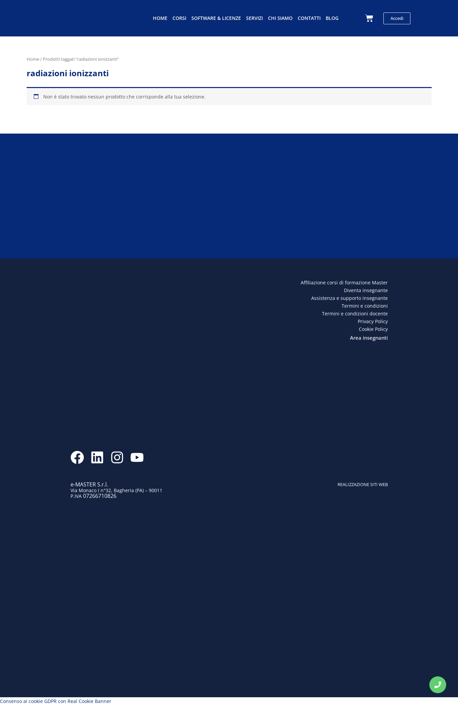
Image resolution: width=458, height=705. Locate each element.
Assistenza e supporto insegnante (349, 298)
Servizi (254, 18)
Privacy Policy (373, 321)
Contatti (309, 18)
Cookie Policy (373, 329)
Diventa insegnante (366, 290)
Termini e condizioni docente (355, 313)
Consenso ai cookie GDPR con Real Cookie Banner (55, 701)
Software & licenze (216, 18)
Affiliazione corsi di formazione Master (344, 282)
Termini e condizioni (365, 306)
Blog (332, 18)
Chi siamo (280, 18)
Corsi (179, 18)
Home (160, 18)
